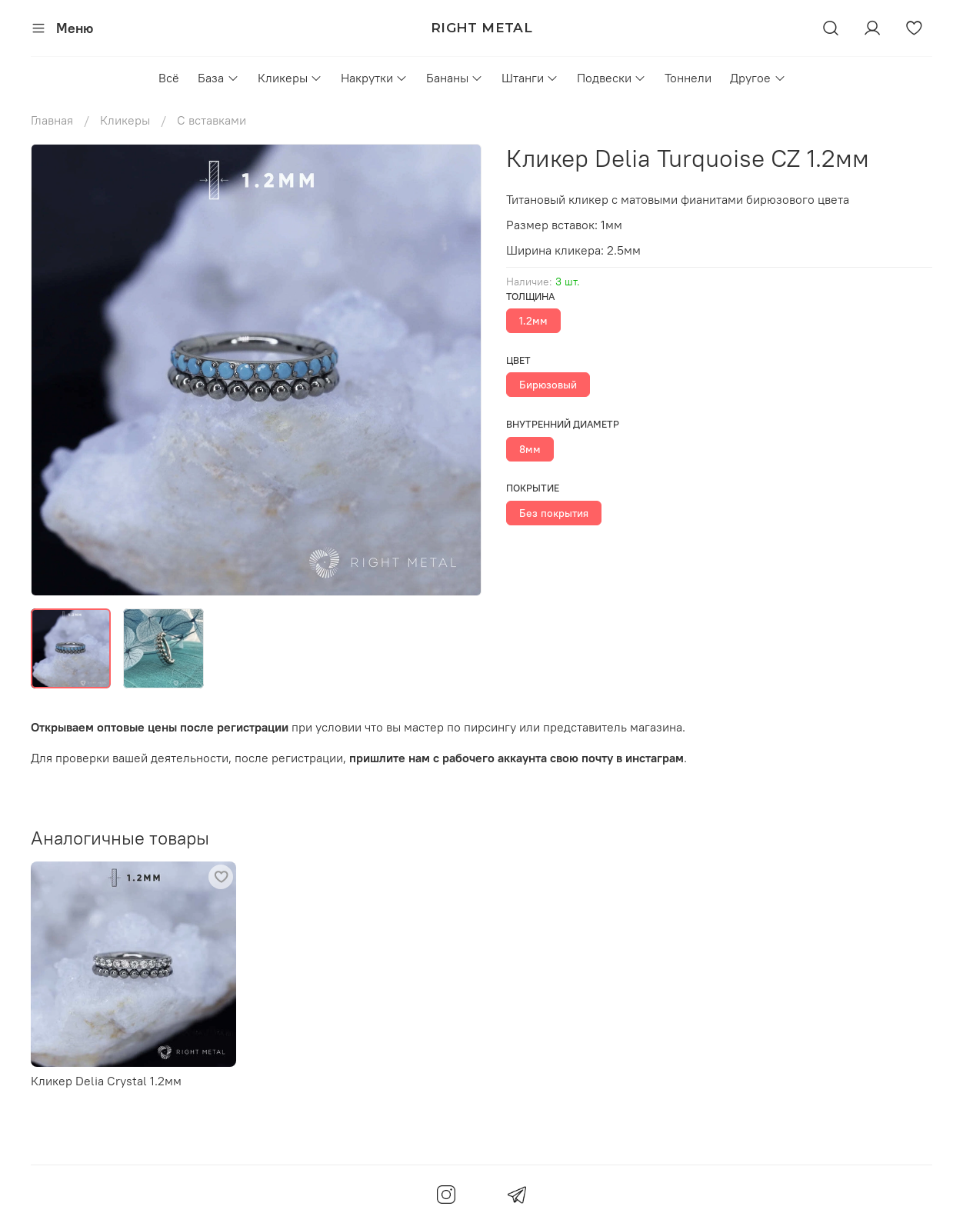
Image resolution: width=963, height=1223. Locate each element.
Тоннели (688, 77)
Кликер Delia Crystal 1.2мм (106, 1080)
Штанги (529, 77)
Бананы (454, 77)
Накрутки (374, 77)
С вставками (211, 120)
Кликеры (290, 77)
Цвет (518, 360)
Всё (168, 77)
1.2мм (533, 321)
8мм (530, 449)
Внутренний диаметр (562, 424)
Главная (52, 120)
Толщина (530, 296)
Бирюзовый (548, 385)
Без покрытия (553, 513)
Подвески (611, 77)
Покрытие (532, 488)
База (218, 77)
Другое (757, 77)
